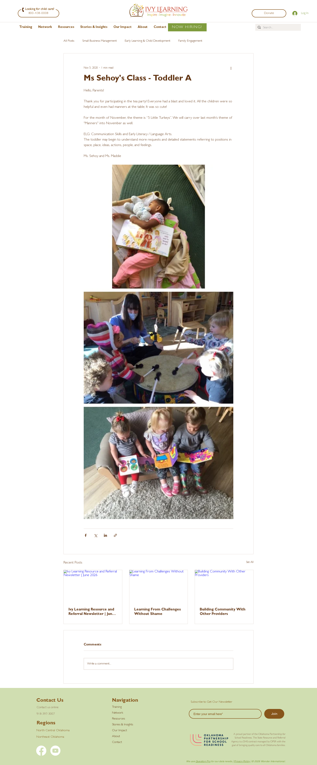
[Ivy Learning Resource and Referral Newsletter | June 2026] (93, 586)
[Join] (274, 714)
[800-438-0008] (38, 13)
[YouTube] (55, 751)
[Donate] (269, 13)
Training (117, 707)
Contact (117, 742)
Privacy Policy (242, 761)
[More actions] (230, 68)
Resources (118, 718)
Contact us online (47, 707)
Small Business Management (99, 41)
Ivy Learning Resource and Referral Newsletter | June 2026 (91, 612)
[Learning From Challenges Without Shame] (158, 586)
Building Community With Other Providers (222, 612)
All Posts (68, 41)
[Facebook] (41, 751)
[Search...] (277, 28)
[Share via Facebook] (86, 535)
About (116, 736)
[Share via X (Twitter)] (95, 535)
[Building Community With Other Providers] (224, 586)
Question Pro (202, 761)
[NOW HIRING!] (187, 27)
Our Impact (119, 730)
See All (250, 562)
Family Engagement (190, 41)
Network (117, 713)
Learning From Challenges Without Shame (157, 612)
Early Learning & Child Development (147, 41)
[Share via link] (115, 535)
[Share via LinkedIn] (105, 535)
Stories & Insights (122, 724)
